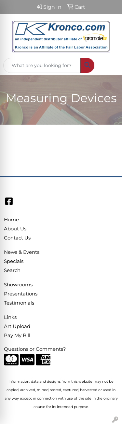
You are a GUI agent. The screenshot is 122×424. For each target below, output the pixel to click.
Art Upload (17, 326)
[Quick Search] (42, 65)
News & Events (21, 252)
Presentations (20, 294)
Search (12, 270)
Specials (13, 261)
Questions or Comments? (35, 349)
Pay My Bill (17, 335)
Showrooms (18, 285)
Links (10, 317)
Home (11, 220)
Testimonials (19, 303)
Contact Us (17, 238)
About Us (15, 229)
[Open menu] (108, 65)
